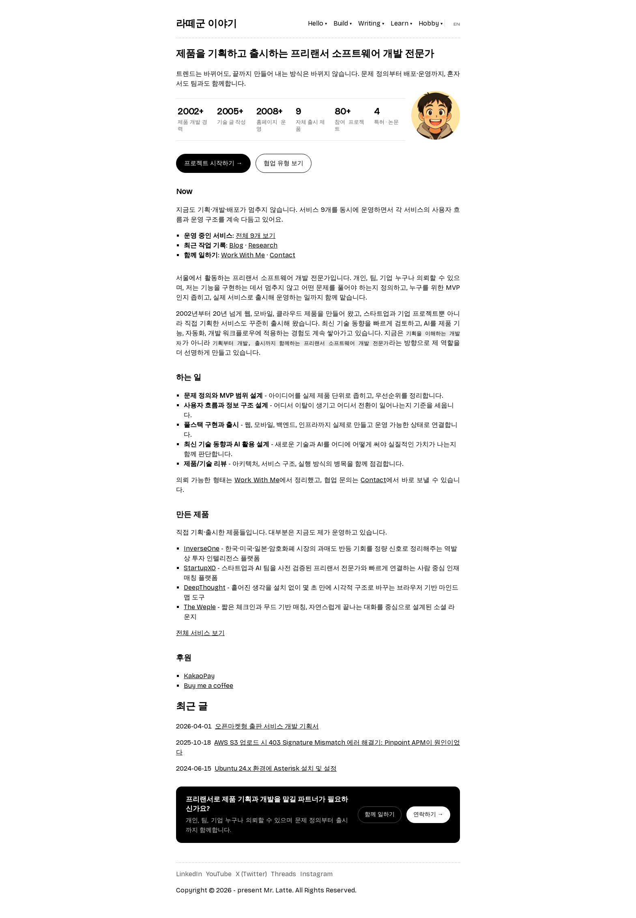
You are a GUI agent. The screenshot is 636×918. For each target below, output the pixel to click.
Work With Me (243, 255)
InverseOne (201, 548)
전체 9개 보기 (255, 235)
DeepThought (205, 587)
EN (456, 24)
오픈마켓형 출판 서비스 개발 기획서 (267, 726)
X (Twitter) (251, 874)
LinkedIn (189, 874)
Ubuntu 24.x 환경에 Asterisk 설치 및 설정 (276, 768)
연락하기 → (428, 814)
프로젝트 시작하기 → (213, 163)
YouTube (219, 874)
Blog (236, 245)
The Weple (200, 607)
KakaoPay (199, 676)
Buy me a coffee (208, 686)
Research (262, 245)
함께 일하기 (380, 814)
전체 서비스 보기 (200, 633)
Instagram (316, 874)
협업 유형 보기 (283, 163)
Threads (283, 874)
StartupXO (200, 568)
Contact (282, 255)
